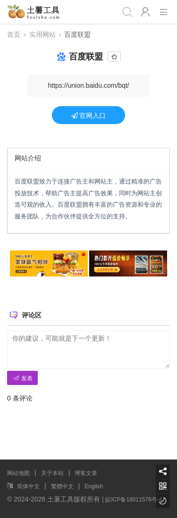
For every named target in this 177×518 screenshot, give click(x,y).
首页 (13, 34)
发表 (22, 378)
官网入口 (88, 115)
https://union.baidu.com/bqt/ (88, 85)
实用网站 (42, 34)
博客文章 (86, 473)
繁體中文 (62, 486)
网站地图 (18, 473)
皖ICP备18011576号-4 (133, 499)
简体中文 (28, 486)
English (93, 486)
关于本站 (52, 473)
